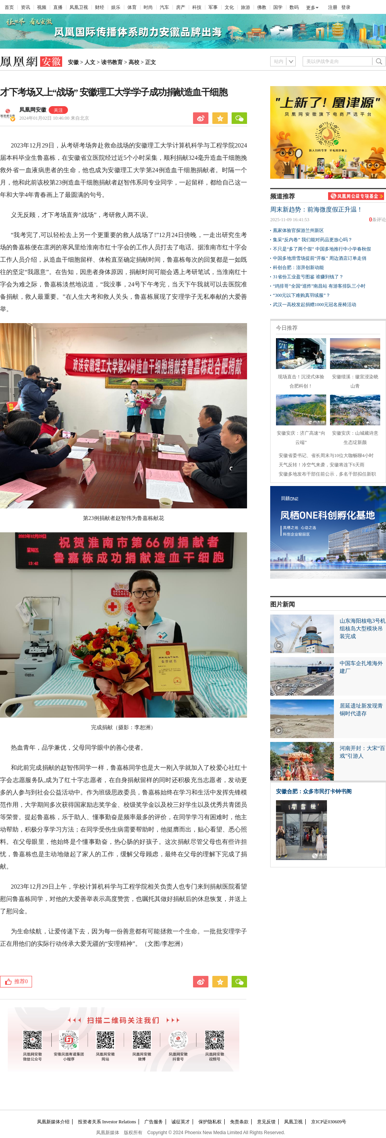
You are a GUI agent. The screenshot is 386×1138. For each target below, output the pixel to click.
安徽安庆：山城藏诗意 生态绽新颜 (355, 433)
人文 (90, 62)
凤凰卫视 (78, 7)
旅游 (245, 7)
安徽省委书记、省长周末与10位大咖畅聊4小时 (326, 455)
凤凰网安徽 (32, 110)
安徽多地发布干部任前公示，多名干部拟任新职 (327, 474)
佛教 (261, 7)
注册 (332, 7)
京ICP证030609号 (328, 1121)
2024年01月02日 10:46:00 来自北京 (54, 118)
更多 (310, 7)
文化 (229, 7)
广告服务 (153, 1121)
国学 (278, 7)
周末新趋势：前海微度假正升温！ (316, 209)
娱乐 (115, 7)
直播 (58, 7)
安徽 (73, 62)
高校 (134, 62)
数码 (294, 7)
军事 (213, 7)
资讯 (25, 7)
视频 (41, 7)
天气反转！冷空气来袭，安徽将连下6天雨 (321, 464)
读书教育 (112, 62)
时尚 (148, 7)
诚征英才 (180, 1121)
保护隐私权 (210, 1121)
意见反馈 (266, 1121)
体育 (132, 7)
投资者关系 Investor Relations (107, 1121)
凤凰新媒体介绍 (53, 1121)
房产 (180, 7)
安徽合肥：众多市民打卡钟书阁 (314, 791)
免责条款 (239, 1121)
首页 (9, 7)
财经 (99, 7)
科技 (196, 7)
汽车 (164, 7)
